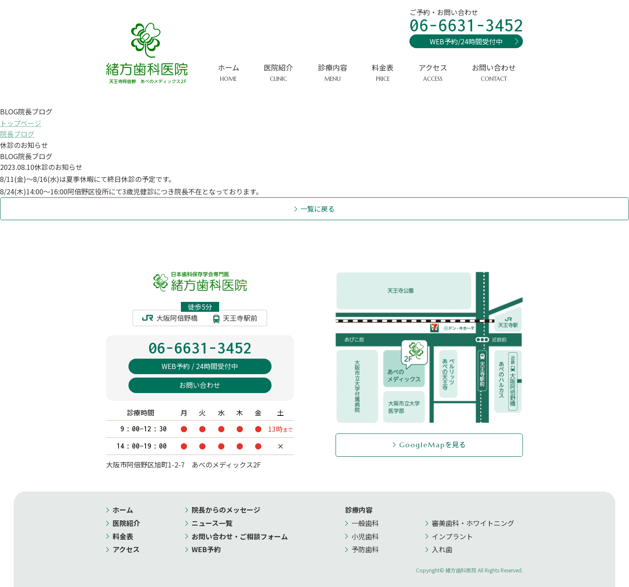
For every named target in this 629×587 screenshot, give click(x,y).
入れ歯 (442, 549)
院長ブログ (17, 134)
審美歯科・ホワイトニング (473, 523)
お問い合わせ (494, 73)
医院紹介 (126, 523)
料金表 (383, 73)
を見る (432, 444)
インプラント (452, 536)
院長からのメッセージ (226, 509)
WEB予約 (206, 549)
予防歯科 (365, 549)
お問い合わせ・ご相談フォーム (240, 536)
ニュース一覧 (212, 523)
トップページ (20, 123)
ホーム (228, 73)
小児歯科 (365, 536)
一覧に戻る (318, 208)
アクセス (432, 73)
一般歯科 (365, 523)
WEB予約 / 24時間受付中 (200, 366)
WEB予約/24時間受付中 (466, 41)
